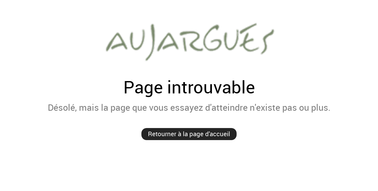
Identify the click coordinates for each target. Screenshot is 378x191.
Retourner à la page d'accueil (189, 134)
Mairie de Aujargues (189, 41)
